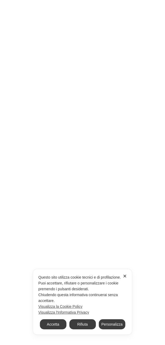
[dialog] (82, 302)
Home (46, 45)
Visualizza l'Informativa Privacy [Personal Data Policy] (63, 312)
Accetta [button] (53, 324)
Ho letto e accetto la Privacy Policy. (46, 262)
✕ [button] (125, 276)
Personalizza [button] (112, 324)
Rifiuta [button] (82, 324)
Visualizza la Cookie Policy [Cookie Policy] (60, 306)
